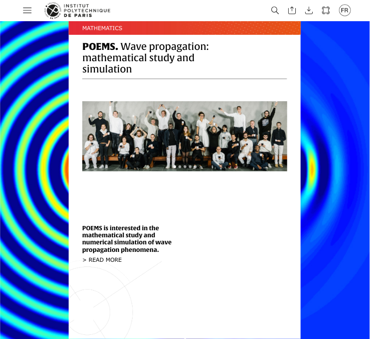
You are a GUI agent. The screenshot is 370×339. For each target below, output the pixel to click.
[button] (27, 10)
